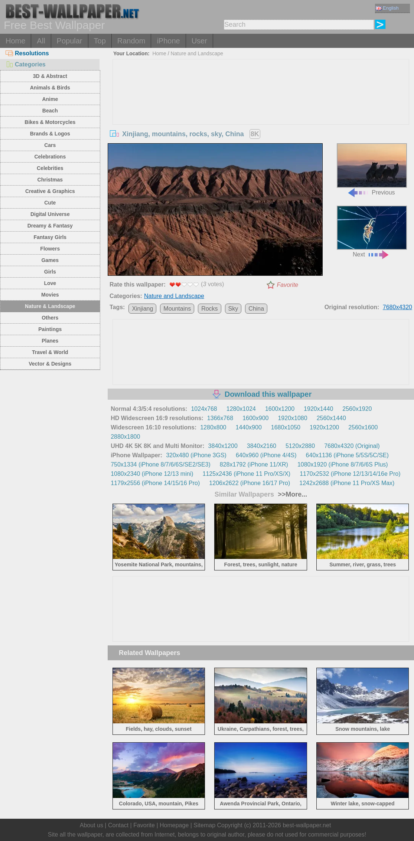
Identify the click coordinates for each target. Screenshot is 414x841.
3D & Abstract (50, 76)
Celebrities (50, 168)
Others (50, 318)
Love (50, 283)
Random (131, 41)
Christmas (50, 180)
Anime (50, 99)
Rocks (209, 308)
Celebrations (50, 157)
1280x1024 (241, 409)
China (256, 308)
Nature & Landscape (50, 306)
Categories (26, 64)
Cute (50, 203)
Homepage (174, 825)
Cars (50, 145)
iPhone (168, 41)
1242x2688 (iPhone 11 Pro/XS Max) (346, 483)
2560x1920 (357, 409)
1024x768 (204, 409)
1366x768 (220, 418)
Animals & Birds (50, 88)
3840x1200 (223, 446)
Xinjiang (142, 308)
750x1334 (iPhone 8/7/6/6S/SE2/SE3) (161, 464)
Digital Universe (50, 214)
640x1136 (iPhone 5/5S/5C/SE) (347, 455)
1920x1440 (318, 409)
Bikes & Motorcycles (50, 122)
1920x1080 (292, 418)
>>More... (291, 494)
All (41, 41)
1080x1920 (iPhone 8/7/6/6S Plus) (342, 464)
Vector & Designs (50, 364)
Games (50, 260)
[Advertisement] (260, 115)
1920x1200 (324, 427)
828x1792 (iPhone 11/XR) (254, 464)
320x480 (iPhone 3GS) (196, 455)
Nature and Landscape (196, 53)
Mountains (177, 308)
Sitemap (204, 825)
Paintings (50, 329)
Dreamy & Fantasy (50, 226)
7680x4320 (397, 307)
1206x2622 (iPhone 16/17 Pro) (249, 483)
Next (372, 232)
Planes (50, 341)
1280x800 (213, 427)
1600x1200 (279, 409)
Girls (50, 272)
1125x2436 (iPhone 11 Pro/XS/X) (247, 474)
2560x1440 (331, 418)
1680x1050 (285, 427)
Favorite (287, 285)
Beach (50, 111)
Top (100, 41)
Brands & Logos (50, 134)
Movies (50, 295)
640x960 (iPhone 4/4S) (266, 455)
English (387, 8)
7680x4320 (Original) (351, 446)
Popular (69, 41)
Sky (233, 308)
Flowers (50, 249)
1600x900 (255, 418)
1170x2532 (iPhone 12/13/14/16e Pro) (350, 474)
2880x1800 (125, 436)
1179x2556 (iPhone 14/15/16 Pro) (155, 483)
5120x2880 (300, 446)
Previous (372, 169)
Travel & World (50, 352)
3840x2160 (261, 446)
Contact (118, 825)
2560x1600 (363, 427)
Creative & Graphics (50, 191)
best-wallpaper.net (307, 825)
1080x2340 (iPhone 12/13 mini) (152, 474)
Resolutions (27, 53)
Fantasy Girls (49, 237)
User (199, 41)
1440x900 (249, 427)
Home (15, 41)
